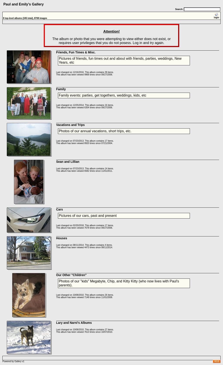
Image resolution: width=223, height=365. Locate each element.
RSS (217, 361)
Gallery (18, 361)
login (216, 16)
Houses (61, 238)
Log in (137, 43)
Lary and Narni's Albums (74, 322)
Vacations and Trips (70, 125)
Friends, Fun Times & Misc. (76, 52)
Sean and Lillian (67, 161)
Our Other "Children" (71, 275)
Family (61, 89)
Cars (59, 209)
